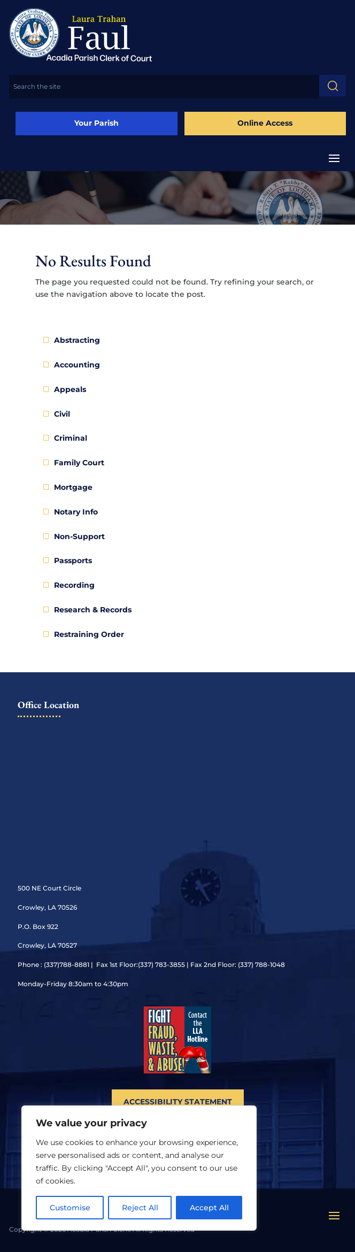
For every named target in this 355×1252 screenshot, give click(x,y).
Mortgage (73, 487)
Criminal (70, 438)
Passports (73, 560)
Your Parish (96, 123)
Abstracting (77, 340)
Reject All (140, 1207)
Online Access (264, 123)
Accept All (209, 1207)
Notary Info (76, 512)
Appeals (70, 389)
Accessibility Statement (178, 1102)
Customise (70, 1207)
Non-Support (79, 536)
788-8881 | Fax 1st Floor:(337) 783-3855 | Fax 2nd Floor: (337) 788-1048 (172, 965)
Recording (74, 585)
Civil (62, 414)
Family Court (79, 462)
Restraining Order (89, 634)
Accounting (77, 365)
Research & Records (93, 610)
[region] (139, 1168)
